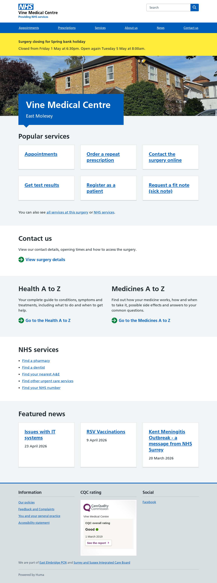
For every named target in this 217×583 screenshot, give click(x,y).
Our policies (26, 502)
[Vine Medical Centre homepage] (38, 11)
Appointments (29, 28)
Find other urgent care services (47, 381)
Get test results (42, 185)
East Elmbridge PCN (53, 562)
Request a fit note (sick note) (169, 188)
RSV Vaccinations (106, 432)
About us (131, 28)
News (160, 28)
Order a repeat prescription (103, 157)
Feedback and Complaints (36, 509)
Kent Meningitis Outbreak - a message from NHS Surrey (170, 441)
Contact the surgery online (165, 157)
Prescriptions (67, 28)
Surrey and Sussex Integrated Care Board (102, 562)
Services (100, 28)
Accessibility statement (34, 523)
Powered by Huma (31, 575)
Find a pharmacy (36, 361)
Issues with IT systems (40, 435)
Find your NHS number (41, 388)
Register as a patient (101, 188)
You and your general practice (39, 516)
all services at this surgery (67, 212)
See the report (96, 542)
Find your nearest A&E (41, 374)
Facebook (149, 502)
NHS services (104, 212)
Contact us (191, 28)
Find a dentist (33, 367)
